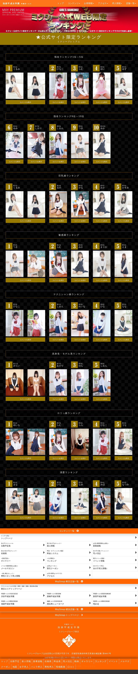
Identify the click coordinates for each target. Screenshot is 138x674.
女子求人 (24, 667)
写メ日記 (67, 661)
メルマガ (124, 661)
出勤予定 (14, 661)
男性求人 (49, 667)
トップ (60, 3)
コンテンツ (74, 3)
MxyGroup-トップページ (69, 615)
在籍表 (48, 661)
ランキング (100, 661)
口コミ (71, 667)
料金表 (57, 661)
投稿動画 (60, 667)
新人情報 (26, 661)
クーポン (5, 667)
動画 (76, 661)
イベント (113, 661)
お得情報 (89, 3)
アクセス (103, 3)
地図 (15, 667)
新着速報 (37, 661)
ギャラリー (87, 661)
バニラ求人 (36, 667)
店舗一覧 (131, 3)
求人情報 (117, 3)
